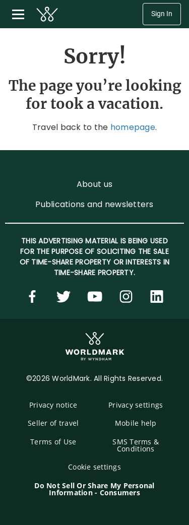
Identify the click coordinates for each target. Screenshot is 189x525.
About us (94, 184)
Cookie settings (94, 467)
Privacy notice (53, 405)
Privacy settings (135, 405)
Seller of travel (53, 423)
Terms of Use (53, 441)
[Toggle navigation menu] (18, 14)
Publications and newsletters (94, 204)
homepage (132, 127)
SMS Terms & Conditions (135, 445)
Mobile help (136, 423)
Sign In (161, 14)
